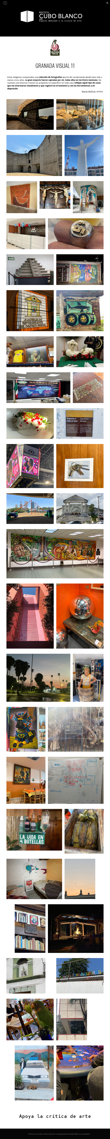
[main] (55, 65)
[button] (107, 3)
